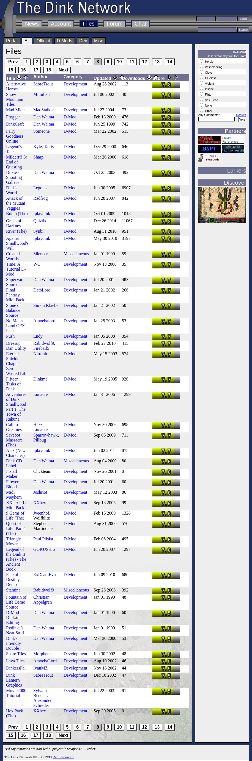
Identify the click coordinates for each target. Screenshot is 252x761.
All (26, 40)
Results (241, 114)
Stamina (13, 590)
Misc (98, 40)
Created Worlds (13, 256)
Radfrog (40, 198)
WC (36, 264)
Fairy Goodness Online (14, 136)
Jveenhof (41, 513)
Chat (140, 24)
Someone (41, 131)
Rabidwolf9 (43, 343)
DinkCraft (15, 124)
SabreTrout (43, 84)
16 (23, 70)
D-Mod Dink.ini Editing (13, 617)
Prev (13, 61)
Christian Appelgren (42, 599)
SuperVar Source (14, 282)
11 (132, 61)
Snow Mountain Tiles (14, 99)
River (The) (16, 231)
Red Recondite (63, 757)
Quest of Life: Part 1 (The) (16, 528)
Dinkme (40, 379)
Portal (12, 40)
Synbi (38, 231)
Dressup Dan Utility (16, 346)
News (32, 24)
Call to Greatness (14, 427)
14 (169, 61)
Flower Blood (12, 484)
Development (75, 84)
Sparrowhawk (45, 435)
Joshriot (40, 492)
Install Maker (12, 474)
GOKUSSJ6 (44, 549)
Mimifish (41, 94)
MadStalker (43, 109)
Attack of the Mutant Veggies (15, 203)
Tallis (49, 146)
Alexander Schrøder (42, 703)
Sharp (38, 157)
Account (61, 24)
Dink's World (11, 190)
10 (119, 61)
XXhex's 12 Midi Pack (16, 505)
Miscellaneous (76, 253)
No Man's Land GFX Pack (15, 325)
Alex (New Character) (16, 453)
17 (36, 70)
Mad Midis (16, 109)
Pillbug (39, 440)
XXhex (39, 502)
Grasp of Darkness (14, 223)
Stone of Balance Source (13, 310)
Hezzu (39, 424)
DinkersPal (16, 668)
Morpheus (42, 653)
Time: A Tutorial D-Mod (16, 269)
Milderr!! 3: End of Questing (16, 162)
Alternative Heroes (16, 86)
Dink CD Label (14, 463)
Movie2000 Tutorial (16, 693)
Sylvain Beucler (40, 693)
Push (10, 336)
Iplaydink (41, 213)
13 (157, 61)
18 (48, 70)
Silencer (40, 253)
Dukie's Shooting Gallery (14, 177)
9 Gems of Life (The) (15, 515)
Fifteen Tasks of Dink (13, 384)
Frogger (13, 117)
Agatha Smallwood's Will (17, 243)
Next (63, 70)
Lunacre (40, 394)
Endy (38, 336)
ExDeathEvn (44, 574)
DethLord (41, 290)
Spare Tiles (16, 653)
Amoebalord (44, 320)
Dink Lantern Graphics (14, 680)
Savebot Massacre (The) (14, 440)
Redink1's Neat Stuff (15, 630)
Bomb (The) (17, 213)
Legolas (40, 187)
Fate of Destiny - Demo (14, 579)
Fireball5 (41, 348)
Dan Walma (43, 117)
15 (10, 70)
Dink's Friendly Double (13, 643)
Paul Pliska (43, 539)
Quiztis (39, 220)
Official (43, 40)
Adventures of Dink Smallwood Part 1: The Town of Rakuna (16, 406)
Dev (83, 40)
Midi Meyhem (14, 494)
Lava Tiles (15, 661)
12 (144, 61)
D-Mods (64, 40)
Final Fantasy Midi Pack (15, 295)
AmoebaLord (45, 661)
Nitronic (40, 353)
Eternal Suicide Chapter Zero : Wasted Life (16, 363)
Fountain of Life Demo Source (16, 602)
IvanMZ (40, 668)
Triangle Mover (13, 541)
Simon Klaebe (45, 305)
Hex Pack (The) (14, 713)
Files (88, 24)
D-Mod (70, 117)
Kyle (37, 146)
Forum (115, 24)
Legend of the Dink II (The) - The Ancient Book (16, 559)
